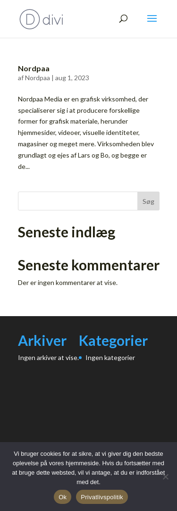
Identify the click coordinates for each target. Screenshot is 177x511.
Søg (148, 201)
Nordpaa (34, 68)
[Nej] (165, 476)
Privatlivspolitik (102, 497)
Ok (63, 497)
